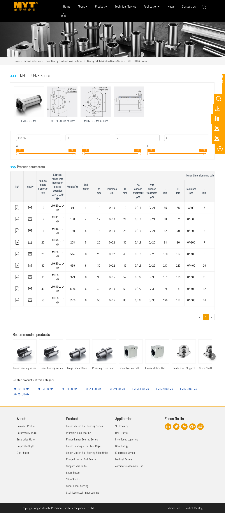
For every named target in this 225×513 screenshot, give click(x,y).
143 (165, 265)
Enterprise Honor (26, 439)
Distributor (23, 453)
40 (124, 254)
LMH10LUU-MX (57, 208)
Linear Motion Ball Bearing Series (84, 426)
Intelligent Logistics (126, 439)
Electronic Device (125, 453)
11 (204, 277)
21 (124, 219)
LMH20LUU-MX (57, 242)
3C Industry (121, 426)
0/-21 (152, 208)
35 (42, 277)
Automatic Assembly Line (129, 466)
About (81, 6)
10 (42, 208)
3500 (72, 300)
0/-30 (152, 277)
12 (42, 219)
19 (124, 208)
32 (124, 242)
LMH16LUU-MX (57, 231)
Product (100, 6)
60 (124, 289)
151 (178, 289)
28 (124, 231)
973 (72, 277)
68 (165, 219)
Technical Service (125, 6)
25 (42, 254)
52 (124, 277)
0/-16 (138, 208)
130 (165, 254)
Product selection (32, 61)
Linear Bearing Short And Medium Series (63, 61)
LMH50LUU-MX (57, 300)
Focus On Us (174, 418)
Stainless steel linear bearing (82, 493)
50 (42, 300)
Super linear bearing (77, 486)
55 (178, 208)
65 (165, 208)
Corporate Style (25, 446)
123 (178, 265)
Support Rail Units (76, 466)
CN (63, 15)
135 (178, 277)
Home (66, 6)
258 (72, 242)
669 (72, 265)
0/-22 (138, 277)
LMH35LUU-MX (57, 277)
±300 (191, 208)
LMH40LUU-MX (57, 289)
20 (42, 242)
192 (178, 300)
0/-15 (111, 277)
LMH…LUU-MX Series (137, 61)
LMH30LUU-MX (57, 266)
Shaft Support (74, 473)
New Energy (121, 446)
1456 (72, 289)
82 (165, 231)
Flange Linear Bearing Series (82, 439)
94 (72, 208)
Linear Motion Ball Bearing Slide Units (87, 453)
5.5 (204, 219)
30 (42, 265)
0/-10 (111, 208)
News (171, 6)
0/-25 (152, 242)
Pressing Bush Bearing (78, 433)
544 (72, 254)
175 (165, 289)
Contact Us (189, 6)
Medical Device (123, 459)
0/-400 (191, 254)
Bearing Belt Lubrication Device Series (105, 61)
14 (204, 300)
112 (178, 254)
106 (72, 219)
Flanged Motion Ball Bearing (81, 459)
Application (150, 6)
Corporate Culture (26, 433)
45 (124, 265)
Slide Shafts (73, 479)
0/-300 (191, 219)
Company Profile (26, 426)
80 (178, 242)
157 (165, 277)
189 (72, 231)
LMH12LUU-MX (57, 219)
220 (165, 300)
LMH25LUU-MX (57, 254)
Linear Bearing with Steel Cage (83, 446)
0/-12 (111, 242)
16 (42, 231)
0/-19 (138, 242)
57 (178, 219)
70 (178, 231)
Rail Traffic (121, 433)
